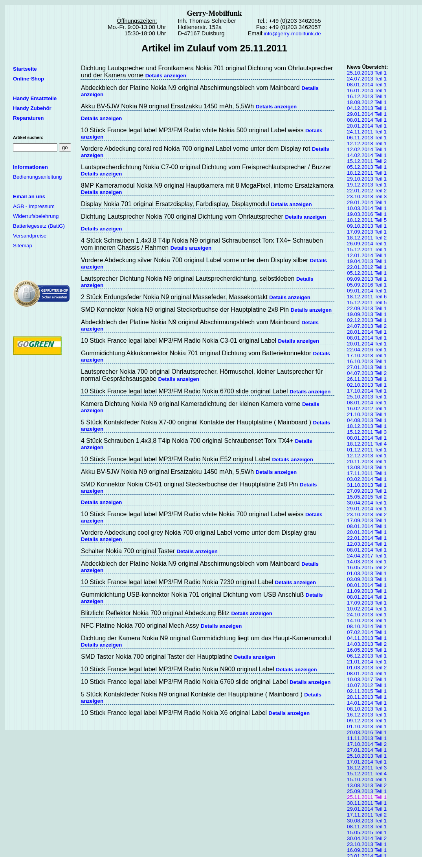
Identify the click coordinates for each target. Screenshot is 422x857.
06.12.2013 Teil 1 (367, 656)
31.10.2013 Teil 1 (367, 485)
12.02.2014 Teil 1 (367, 149)
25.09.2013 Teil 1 (367, 791)
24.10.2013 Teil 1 (367, 615)
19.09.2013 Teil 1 (367, 314)
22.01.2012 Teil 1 (367, 267)
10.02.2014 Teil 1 (367, 609)
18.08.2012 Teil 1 (367, 102)
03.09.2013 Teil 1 (367, 579)
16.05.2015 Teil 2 (367, 567)
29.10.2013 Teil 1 (367, 179)
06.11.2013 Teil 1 (367, 138)
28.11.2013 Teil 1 (367, 697)
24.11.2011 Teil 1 (367, 132)
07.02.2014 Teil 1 (367, 632)
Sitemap (22, 246)
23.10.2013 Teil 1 (367, 844)
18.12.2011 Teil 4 (367, 444)
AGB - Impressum (34, 206)
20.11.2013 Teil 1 (367, 461)
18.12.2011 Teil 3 (367, 768)
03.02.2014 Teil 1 (367, 479)
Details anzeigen (165, 76)
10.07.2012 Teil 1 (367, 685)
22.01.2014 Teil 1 (367, 538)
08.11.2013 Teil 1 (367, 827)
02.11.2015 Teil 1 (367, 691)
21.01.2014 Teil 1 (367, 662)
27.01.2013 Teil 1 (367, 367)
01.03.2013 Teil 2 (367, 668)
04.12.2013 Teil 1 (367, 108)
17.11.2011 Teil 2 (367, 815)
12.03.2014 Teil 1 (367, 544)
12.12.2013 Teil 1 (367, 143)
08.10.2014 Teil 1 (367, 626)
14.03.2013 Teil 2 (367, 644)
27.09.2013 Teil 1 (367, 491)
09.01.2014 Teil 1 (367, 291)
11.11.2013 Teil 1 (367, 738)
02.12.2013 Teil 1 (367, 320)
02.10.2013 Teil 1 (367, 385)
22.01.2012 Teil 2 (367, 191)
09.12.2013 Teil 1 (367, 721)
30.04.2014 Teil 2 (367, 838)
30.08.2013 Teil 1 (367, 821)
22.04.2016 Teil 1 (367, 350)
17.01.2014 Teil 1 (367, 762)
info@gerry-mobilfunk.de (292, 34)
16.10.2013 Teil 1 (367, 361)
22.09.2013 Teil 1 (367, 308)
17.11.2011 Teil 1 (367, 473)
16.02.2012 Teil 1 (367, 408)
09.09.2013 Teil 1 (367, 279)
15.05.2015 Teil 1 (367, 832)
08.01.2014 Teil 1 (367, 85)
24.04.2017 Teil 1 (367, 556)
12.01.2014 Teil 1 (367, 255)
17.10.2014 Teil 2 (367, 744)
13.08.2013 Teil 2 (367, 785)
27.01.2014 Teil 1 (367, 750)
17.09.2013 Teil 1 (367, 232)
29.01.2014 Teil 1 (367, 114)
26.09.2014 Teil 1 (367, 244)
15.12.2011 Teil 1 (367, 249)
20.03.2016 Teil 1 (367, 732)
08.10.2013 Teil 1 (367, 709)
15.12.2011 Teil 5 (367, 302)
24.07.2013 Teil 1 (367, 79)
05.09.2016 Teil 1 (367, 285)
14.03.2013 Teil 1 (367, 562)
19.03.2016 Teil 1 (367, 214)
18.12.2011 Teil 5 (367, 220)
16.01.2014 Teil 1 (367, 90)
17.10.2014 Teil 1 (367, 391)
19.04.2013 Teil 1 (367, 261)
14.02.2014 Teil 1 (367, 155)
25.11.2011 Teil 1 (367, 797)
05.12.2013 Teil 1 (367, 167)
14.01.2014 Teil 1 (367, 703)
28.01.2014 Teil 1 (367, 332)
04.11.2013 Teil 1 (367, 638)
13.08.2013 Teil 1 (367, 467)
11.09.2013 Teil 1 (367, 591)
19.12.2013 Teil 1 (367, 185)
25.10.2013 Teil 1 (367, 73)
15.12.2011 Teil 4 (367, 774)
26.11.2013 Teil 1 (367, 379)
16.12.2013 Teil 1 (367, 96)
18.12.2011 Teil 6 (367, 297)
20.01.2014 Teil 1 (367, 126)
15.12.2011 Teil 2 (367, 161)
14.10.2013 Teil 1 (367, 620)
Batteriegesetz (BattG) (39, 226)
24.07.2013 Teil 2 (367, 326)
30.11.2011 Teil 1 (367, 803)
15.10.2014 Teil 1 (367, 779)
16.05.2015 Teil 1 (367, 650)
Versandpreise (29, 236)
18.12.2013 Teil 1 (367, 426)
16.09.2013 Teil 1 (367, 850)
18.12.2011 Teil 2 (367, 238)
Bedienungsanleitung (37, 177)
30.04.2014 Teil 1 (367, 503)
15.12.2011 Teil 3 (367, 432)
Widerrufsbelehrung (36, 216)
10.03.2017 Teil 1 (367, 679)
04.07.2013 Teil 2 (367, 373)
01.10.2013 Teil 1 (367, 726)
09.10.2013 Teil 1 (367, 226)
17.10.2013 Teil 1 (367, 355)
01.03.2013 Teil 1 (367, 573)
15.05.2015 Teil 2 (367, 497)
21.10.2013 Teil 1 (367, 414)
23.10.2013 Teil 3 (367, 196)
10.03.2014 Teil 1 (367, 208)
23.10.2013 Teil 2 (367, 514)
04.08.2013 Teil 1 (367, 420)
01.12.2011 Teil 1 (367, 450)
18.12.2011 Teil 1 (367, 173)
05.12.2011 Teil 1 (367, 273)
